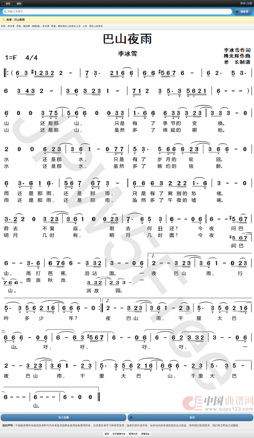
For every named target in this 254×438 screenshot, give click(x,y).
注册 (249, 3)
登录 (242, 3)
